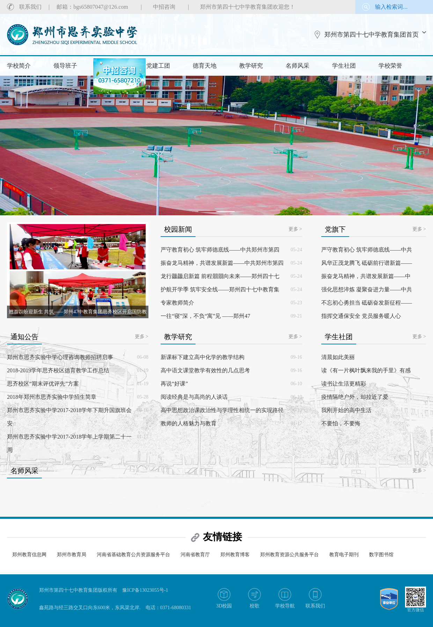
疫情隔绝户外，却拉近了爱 (354, 397)
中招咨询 (164, 7)
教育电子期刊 (344, 554)
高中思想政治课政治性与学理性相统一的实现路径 (222, 410)
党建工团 (158, 65)
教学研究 (251, 65)
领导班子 (65, 65)
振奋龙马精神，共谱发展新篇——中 (366, 276)
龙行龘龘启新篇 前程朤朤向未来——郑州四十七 (220, 276)
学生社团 (344, 65)
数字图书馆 (381, 554)
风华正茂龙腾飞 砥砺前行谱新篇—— (366, 263)
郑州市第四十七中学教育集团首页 (371, 34)
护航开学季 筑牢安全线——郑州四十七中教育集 (220, 289)
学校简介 (19, 65)
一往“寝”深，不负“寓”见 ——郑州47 (205, 316)
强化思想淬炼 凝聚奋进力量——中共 (366, 289)
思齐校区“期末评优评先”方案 (43, 384)
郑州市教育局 (71, 554)
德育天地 (204, 65)
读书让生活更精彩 (343, 384)
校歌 (254, 606)
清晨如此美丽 (338, 357)
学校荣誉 (390, 65)
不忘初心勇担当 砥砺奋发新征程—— (366, 303)
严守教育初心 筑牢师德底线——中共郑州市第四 (220, 250)
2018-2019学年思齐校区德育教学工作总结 (58, 370)
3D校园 (224, 606)
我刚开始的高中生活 (346, 410)
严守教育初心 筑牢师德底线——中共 (366, 250)
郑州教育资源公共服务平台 (289, 554)
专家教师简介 (177, 303)
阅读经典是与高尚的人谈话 (194, 397)
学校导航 (285, 606)
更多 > (295, 229)
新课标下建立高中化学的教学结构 (202, 357)
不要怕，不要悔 (340, 423)
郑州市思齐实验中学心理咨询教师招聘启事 (60, 357)
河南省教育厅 (195, 554)
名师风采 (297, 65)
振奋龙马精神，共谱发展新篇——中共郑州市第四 (222, 263)
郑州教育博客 (235, 554)
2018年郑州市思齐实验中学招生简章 (51, 397)
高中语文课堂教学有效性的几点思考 (205, 370)
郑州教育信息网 (29, 554)
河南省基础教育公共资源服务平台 (133, 554)
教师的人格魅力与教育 (188, 423)
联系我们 (30, 7)
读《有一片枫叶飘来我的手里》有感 (366, 370)
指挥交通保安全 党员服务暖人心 (361, 316)
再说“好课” (174, 384)
